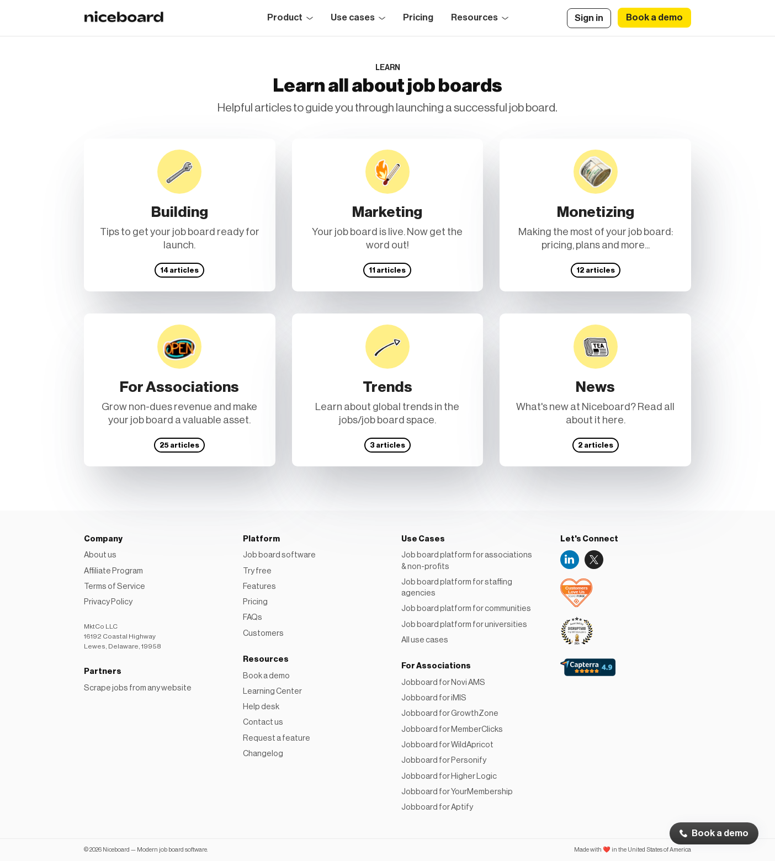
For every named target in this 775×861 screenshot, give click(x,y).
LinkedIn (569, 559)
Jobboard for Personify (443, 760)
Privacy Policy (108, 602)
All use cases (424, 640)
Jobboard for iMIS (433, 698)
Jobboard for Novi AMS (443, 682)
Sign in (589, 18)
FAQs (252, 617)
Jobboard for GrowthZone (449, 713)
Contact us (263, 722)
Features (259, 586)
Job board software (279, 555)
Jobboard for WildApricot (447, 745)
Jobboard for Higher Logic (449, 776)
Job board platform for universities (464, 624)
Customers (263, 633)
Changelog (263, 754)
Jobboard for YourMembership (457, 792)
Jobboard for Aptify (437, 807)
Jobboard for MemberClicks (452, 729)
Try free (257, 571)
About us (100, 555)
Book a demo (720, 833)
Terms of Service (114, 586)
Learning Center (272, 691)
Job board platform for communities (466, 608)
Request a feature (276, 738)
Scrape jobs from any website (138, 688)
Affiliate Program (113, 571)
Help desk (261, 707)
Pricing (418, 17)
